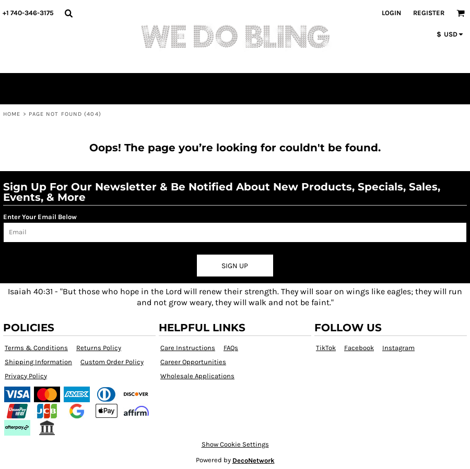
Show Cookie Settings (235, 444)
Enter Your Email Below (40, 217)
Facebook (359, 348)
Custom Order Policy (112, 362)
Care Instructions (187, 348)
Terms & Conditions (36, 348)
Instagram (398, 348)
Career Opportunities (193, 362)
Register (428, 13)
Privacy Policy (26, 376)
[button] (68, 13)
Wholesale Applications (197, 376)
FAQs (231, 348)
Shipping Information (38, 362)
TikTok (326, 348)
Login (391, 13)
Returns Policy (98, 348)
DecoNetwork (253, 460)
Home (11, 114)
